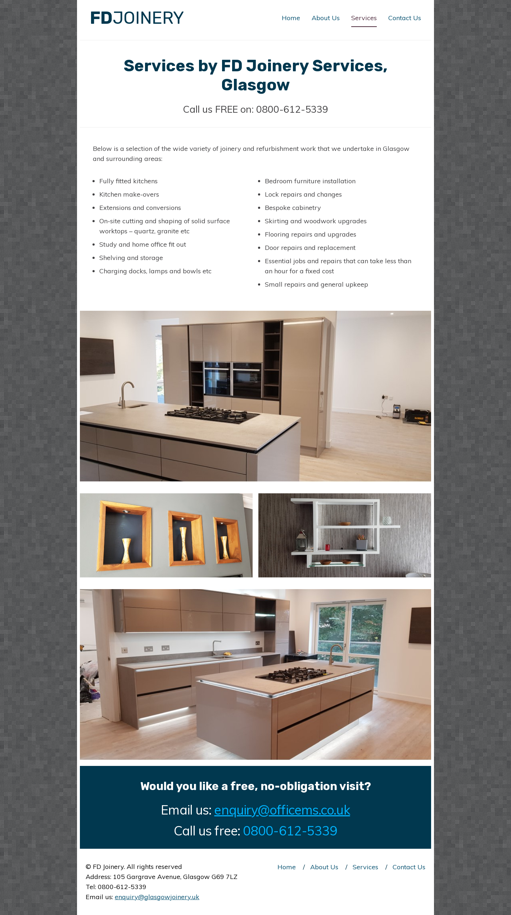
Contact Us (404, 18)
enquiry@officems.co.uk (282, 810)
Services (364, 18)
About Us (326, 18)
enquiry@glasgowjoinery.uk (157, 897)
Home (291, 18)
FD (137, 18)
